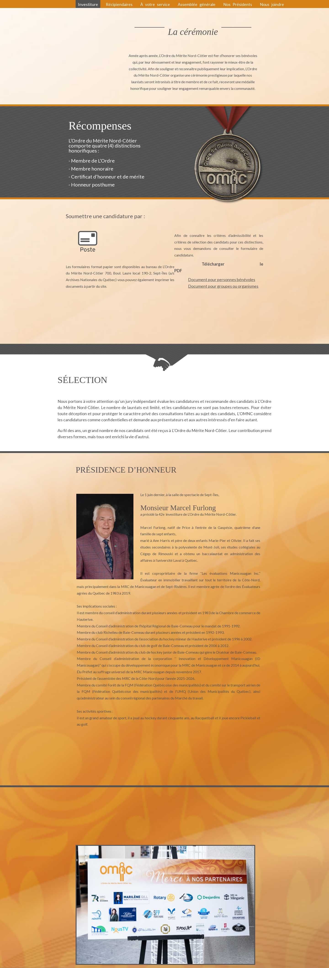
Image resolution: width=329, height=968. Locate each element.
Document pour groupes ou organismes (223, 286)
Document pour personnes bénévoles (221, 279)
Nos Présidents (237, 4)
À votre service (155, 4)
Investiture (88, 4)
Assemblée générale (196, 4)
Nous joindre (272, 4)
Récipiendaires (119, 4)
